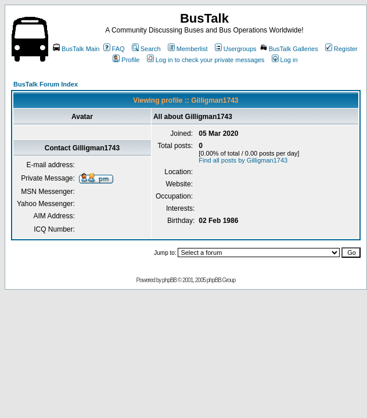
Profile (126, 59)
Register (341, 48)
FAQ (114, 48)
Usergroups (236, 48)
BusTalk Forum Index (45, 84)
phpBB (169, 280)
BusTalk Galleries (289, 48)
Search (146, 48)
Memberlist (188, 48)
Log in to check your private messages (206, 59)
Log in (285, 59)
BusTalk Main (76, 48)
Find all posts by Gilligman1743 (243, 160)
